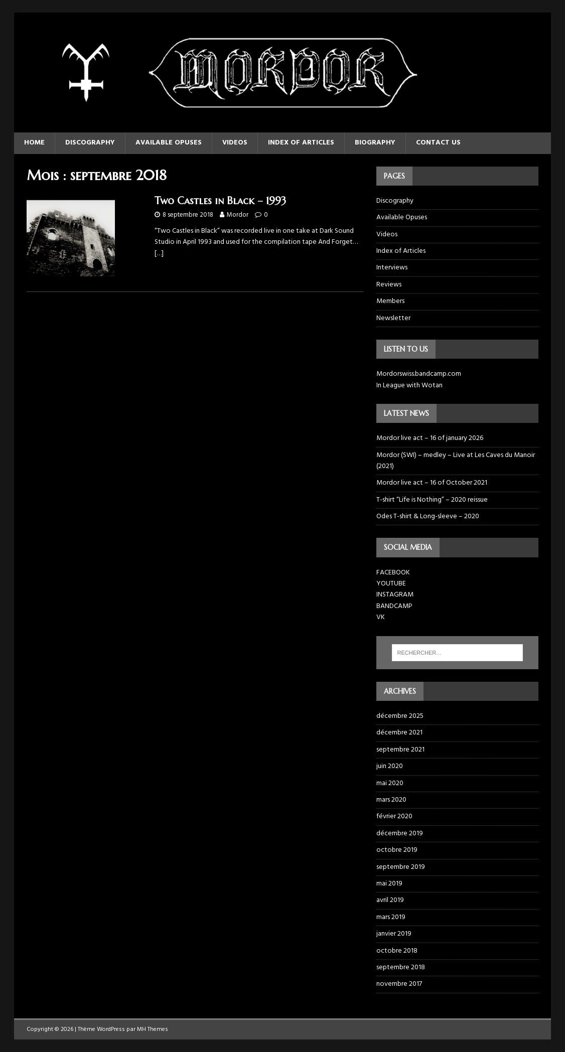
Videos (234, 142)
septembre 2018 (400, 967)
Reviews (388, 284)
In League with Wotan (409, 385)
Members (390, 301)
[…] (159, 253)
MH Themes (152, 1029)
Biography (375, 142)
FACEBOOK (393, 572)
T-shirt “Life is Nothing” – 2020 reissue (432, 500)
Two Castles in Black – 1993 (220, 201)
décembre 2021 (399, 732)
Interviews (391, 267)
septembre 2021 (400, 750)
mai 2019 (389, 883)
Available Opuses (168, 142)
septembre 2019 (400, 867)
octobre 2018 (396, 951)
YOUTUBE (391, 583)
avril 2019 (390, 900)
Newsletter (393, 318)
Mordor (237, 215)
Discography (90, 142)
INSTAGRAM (394, 594)
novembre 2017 (399, 984)
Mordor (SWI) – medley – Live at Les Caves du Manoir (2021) (455, 460)
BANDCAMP (394, 606)
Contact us (438, 142)
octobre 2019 (396, 850)
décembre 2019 (399, 833)
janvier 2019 (393, 934)
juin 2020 (389, 766)
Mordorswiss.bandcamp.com (418, 374)
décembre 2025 (399, 716)
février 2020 (394, 816)
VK (380, 617)
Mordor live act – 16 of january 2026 (429, 438)
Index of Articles (301, 142)
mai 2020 (389, 783)
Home (34, 142)
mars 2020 (391, 800)
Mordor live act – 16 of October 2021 (431, 483)
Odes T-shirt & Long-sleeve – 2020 (427, 516)
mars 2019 (390, 917)
